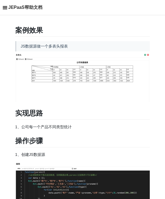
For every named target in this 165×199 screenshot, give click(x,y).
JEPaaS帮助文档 (25, 7)
